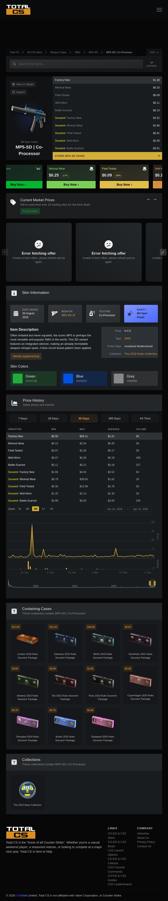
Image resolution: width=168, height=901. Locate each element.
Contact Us (144, 846)
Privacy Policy (146, 842)
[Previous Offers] (148, 199)
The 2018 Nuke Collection (140, 353)
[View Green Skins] (18, 378)
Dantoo (21, 895)
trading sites (59, 204)
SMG (77, 52)
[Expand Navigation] (151, 63)
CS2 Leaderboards (120, 884)
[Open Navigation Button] (159, 9)
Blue (79, 376)
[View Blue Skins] (68, 378)
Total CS (14, 52)
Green (31, 376)
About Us (143, 837)
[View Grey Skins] (119, 378)
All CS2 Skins (34, 52)
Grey (130, 376)
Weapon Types (59, 52)
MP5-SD (93, 52)
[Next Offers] (155, 199)
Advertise (143, 833)
